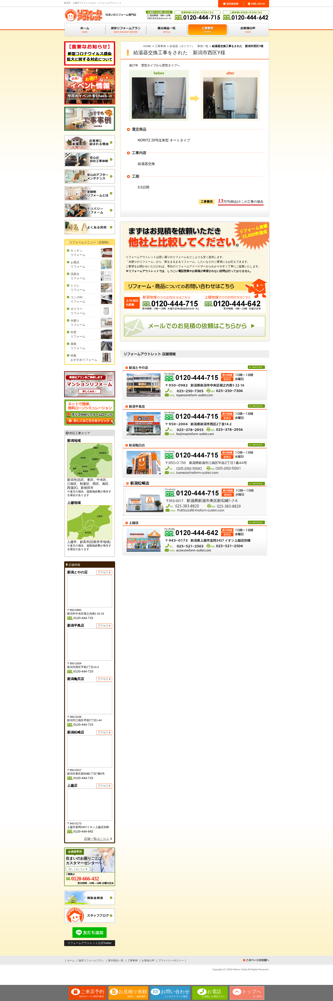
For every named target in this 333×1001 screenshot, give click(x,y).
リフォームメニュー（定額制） (90, 242)
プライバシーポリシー (171, 960)
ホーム (71, 960)
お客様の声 (148, 960)
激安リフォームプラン (91, 960)
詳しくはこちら (77, 869)
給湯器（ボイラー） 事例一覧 (189, 46)
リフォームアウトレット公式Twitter (89, 943)
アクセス (103, 572)
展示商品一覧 (115, 960)
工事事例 (160, 46)
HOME (147, 46)
